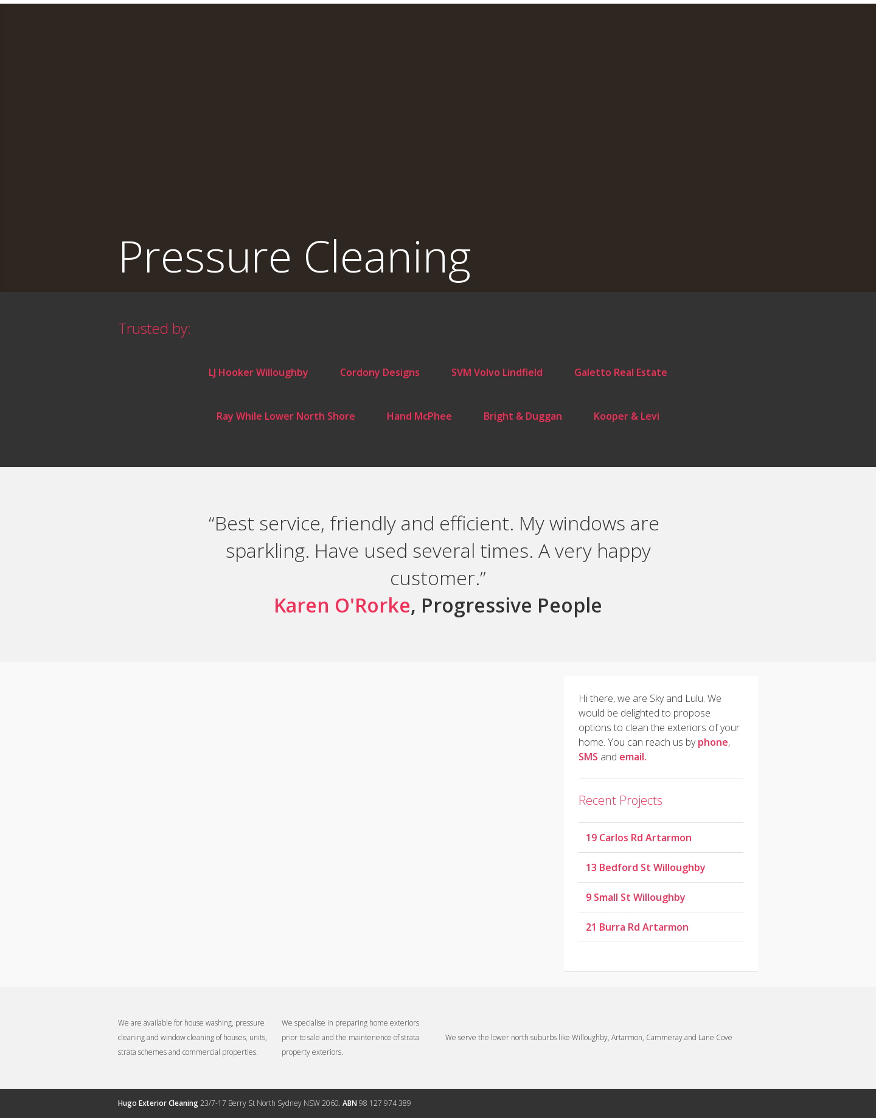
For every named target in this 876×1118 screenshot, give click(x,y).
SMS (588, 756)
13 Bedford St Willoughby (646, 867)
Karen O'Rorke (342, 605)
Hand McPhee (419, 416)
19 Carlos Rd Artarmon (639, 837)
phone (713, 742)
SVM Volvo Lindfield (497, 372)
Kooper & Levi (626, 416)
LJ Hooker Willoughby (258, 372)
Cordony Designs (380, 372)
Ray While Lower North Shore (286, 416)
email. (633, 756)
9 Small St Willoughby (636, 897)
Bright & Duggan (523, 416)
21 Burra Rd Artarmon (637, 927)
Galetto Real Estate (620, 372)
